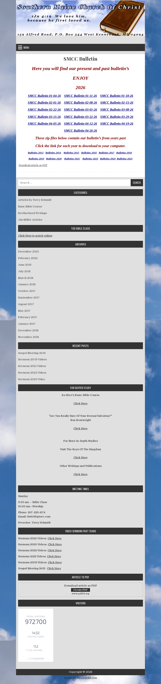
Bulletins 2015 (71, 152)
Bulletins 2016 (89, 152)
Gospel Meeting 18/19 (32, 353)
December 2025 (28, 251)
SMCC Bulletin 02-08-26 (80, 102)
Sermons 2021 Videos (32, 366)
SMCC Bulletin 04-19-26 (116, 123)
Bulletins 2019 (36, 158)
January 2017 (27, 323)
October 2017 (27, 290)
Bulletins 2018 (124, 152)
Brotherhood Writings (32, 213)
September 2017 (29, 297)
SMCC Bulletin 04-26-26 (80, 130)
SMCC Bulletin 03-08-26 (116, 109)
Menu (26, 47)
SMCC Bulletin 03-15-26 (44, 117)
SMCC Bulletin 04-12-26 (80, 123)
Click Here (80, 403)
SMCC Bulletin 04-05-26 (44, 123)
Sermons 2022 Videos (32, 372)
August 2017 (26, 304)
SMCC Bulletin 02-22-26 (44, 109)
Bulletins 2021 (72, 158)
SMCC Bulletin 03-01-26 (80, 109)
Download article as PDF (33, 165)
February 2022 (28, 258)
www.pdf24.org (80, 593)
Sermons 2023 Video (31, 379)
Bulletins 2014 (53, 152)
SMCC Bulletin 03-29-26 (116, 117)
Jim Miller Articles (30, 219)
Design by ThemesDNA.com (80, 678)
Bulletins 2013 (36, 152)
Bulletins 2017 (106, 152)
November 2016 (28, 336)
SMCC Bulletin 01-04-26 (44, 95)
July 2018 (24, 271)
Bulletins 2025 (124, 158)
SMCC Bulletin (80, 59)
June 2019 (24, 264)
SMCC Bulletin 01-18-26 (116, 95)
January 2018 (27, 284)
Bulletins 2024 (108, 158)
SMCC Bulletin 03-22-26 (80, 117)
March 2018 (25, 277)
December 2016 (28, 330)
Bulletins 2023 (90, 158)
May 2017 (24, 310)
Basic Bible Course (30, 206)
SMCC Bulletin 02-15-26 (116, 102)
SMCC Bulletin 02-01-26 (44, 102)
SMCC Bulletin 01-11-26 (80, 95)
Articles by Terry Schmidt (34, 199)
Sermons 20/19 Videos (32, 359)
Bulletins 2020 (54, 158)
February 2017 (27, 317)
